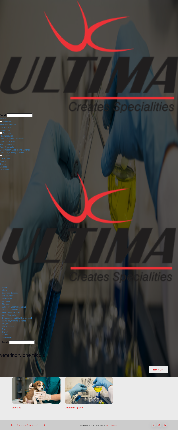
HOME (3, 119)
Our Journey (5, 127)
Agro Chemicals (7, 147)
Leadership (5, 130)
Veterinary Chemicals (9, 144)
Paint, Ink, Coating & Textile (12, 152)
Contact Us (5, 169)
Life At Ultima (5, 158)
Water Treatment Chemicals (12, 139)
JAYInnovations (111, 425)
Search (3, 115)
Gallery (3, 164)
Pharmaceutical (6, 136)
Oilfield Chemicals (8, 141)
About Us (7, 122)
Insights (6, 156)
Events (3, 161)
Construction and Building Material (15, 150)
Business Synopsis (8, 124)
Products (7, 133)
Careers (3, 167)
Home (4, 287)
